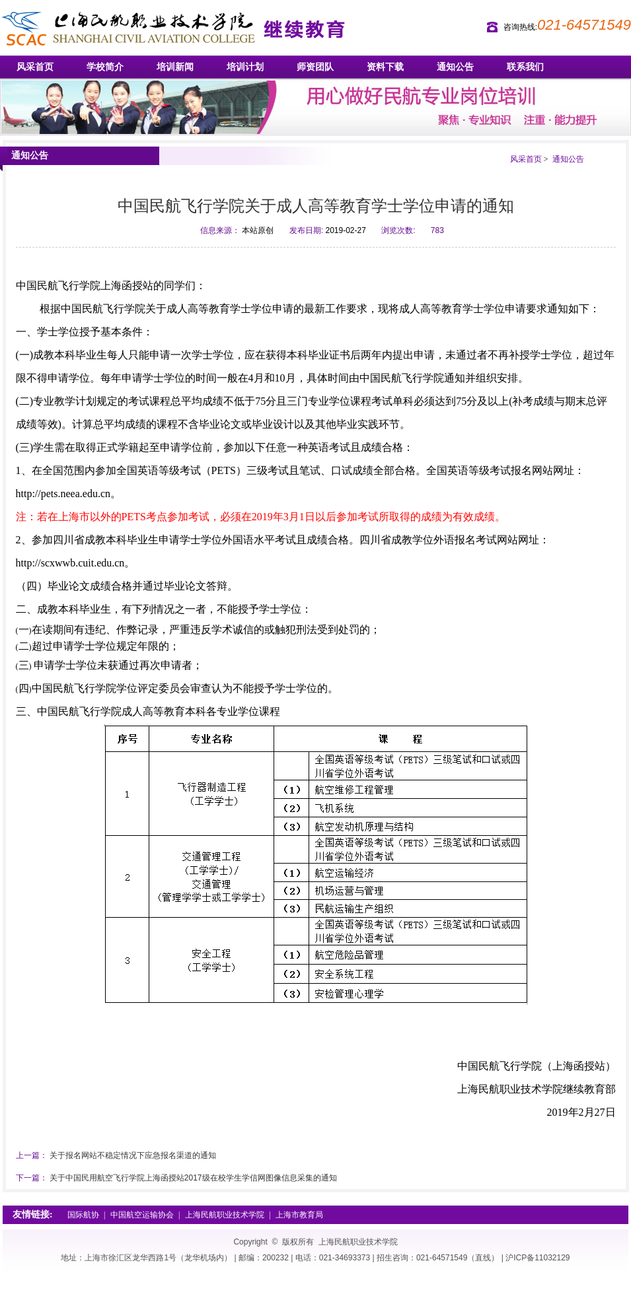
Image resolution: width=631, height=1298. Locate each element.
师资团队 (315, 67)
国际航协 (83, 1214)
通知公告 (455, 67)
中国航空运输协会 (142, 1214)
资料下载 (385, 67)
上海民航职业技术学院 (224, 1214)
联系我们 (525, 67)
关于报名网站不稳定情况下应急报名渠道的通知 (133, 1155)
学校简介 (105, 67)
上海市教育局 (299, 1214)
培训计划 (245, 67)
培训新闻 (175, 67)
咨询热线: (520, 27)
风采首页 (35, 67)
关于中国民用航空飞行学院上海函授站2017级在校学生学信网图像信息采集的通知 (193, 1177)
